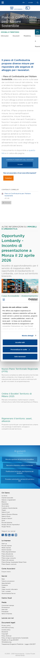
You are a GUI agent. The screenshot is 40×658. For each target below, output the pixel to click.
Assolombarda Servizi (8, 593)
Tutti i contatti (6, 591)
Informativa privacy (8, 627)
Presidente (5, 611)
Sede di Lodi (6, 512)
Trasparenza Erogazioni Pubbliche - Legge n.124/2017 (19, 644)
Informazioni (4, 36)
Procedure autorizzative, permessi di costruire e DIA (19, 480)
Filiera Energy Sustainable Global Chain (14, 562)
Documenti (16, 36)
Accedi (30, 2)
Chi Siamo (6, 493)
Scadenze (5, 585)
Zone (3, 520)
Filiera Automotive (7, 556)
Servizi (4, 576)
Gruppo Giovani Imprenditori (11, 524)
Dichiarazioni (6, 607)
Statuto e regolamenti (9, 500)
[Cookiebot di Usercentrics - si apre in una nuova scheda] (28, 299)
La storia (4, 495)
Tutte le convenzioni (8, 581)
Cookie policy (6, 629)
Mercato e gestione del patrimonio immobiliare (19, 459)
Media (4, 602)
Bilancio (4, 502)
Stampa (7, 202)
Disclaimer (5, 631)
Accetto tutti (20, 342)
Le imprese (6, 540)
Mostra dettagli (27, 335)
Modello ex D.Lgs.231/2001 (10, 640)
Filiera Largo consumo (9, 558)
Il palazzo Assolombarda (9, 508)
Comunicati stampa (8, 605)
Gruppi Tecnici (6, 526)
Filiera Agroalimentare (9, 551)
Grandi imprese (6, 549)
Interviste (4, 609)
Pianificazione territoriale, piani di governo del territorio (19, 472)
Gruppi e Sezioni (7, 518)
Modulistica (27, 36)
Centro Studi (7, 598)
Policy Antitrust (6, 636)
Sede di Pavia (6, 516)
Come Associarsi (8, 569)
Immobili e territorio (10, 32)
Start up (4, 543)
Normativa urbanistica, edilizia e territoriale (19, 465)
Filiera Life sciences (8, 560)
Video (3, 587)
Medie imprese (6, 547)
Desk (3, 579)
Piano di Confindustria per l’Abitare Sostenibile (18, 195)
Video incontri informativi (10, 589)
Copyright (5, 633)
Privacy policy (6, 625)
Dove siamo (5, 506)
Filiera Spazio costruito (9, 564)
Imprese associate (7, 497)
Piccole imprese (7, 545)
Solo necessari (20, 356)
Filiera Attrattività (7, 554)
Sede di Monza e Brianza (9, 514)
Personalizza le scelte (20, 349)
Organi (4, 510)
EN (23, 2)
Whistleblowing (6, 642)
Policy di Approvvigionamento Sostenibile (15, 638)
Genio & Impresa (7, 613)
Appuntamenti (6, 583)
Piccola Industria (7, 522)
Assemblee (5, 504)
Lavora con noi (8, 618)
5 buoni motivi (6, 571)
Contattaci (8, 178)
